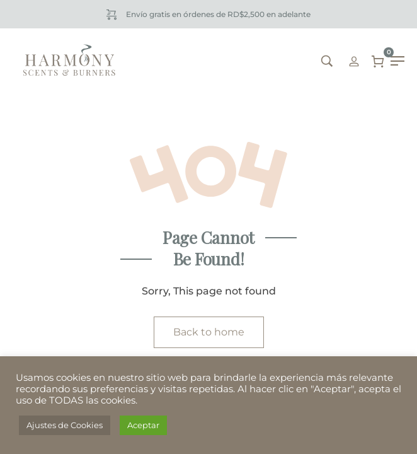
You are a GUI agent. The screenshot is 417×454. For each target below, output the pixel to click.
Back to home (208, 332)
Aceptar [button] (143, 425)
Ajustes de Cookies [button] (64, 425)
